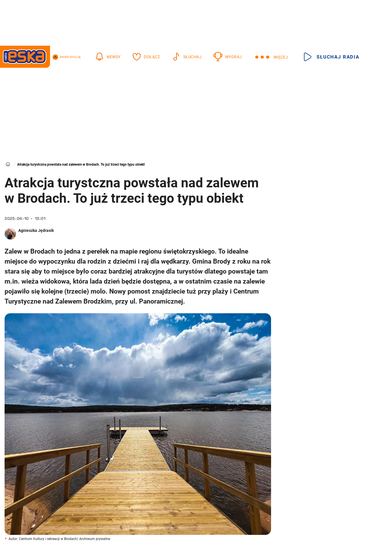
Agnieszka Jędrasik (36, 230)
